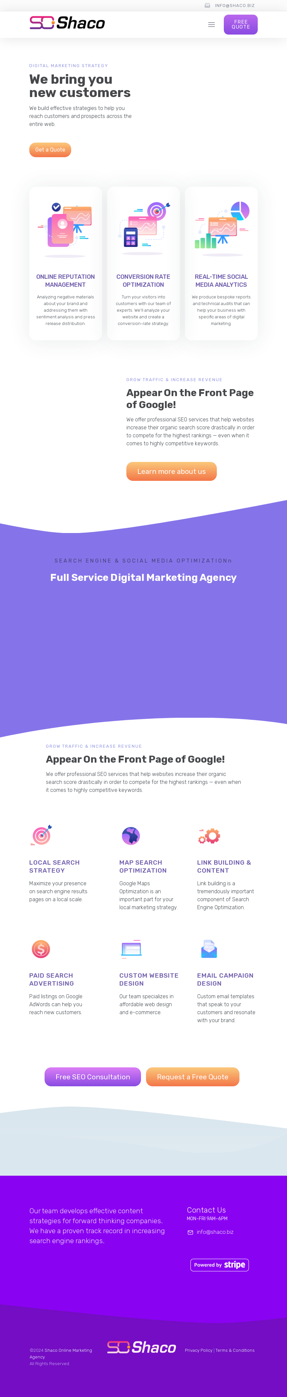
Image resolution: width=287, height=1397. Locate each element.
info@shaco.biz (235, 5)
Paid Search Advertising (51, 979)
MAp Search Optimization (143, 866)
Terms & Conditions (235, 1350)
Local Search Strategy (54, 866)
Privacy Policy (199, 1350)
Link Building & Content (224, 866)
